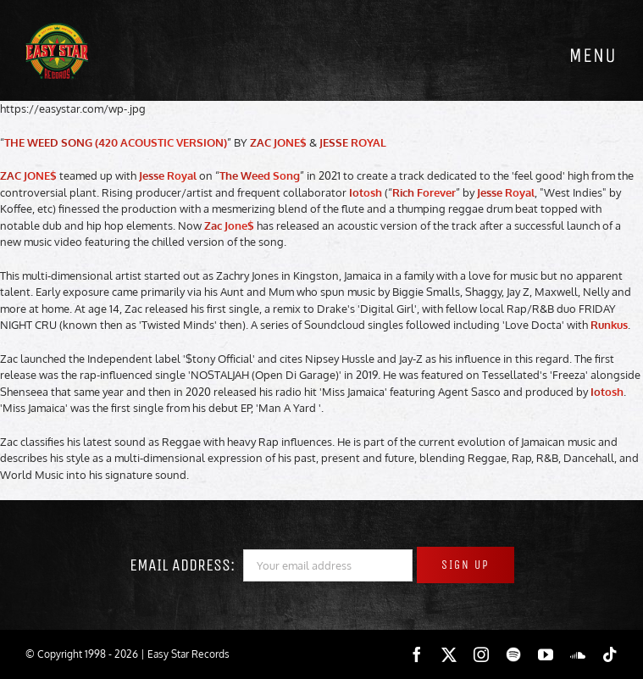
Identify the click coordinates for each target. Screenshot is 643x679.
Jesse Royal (168, 175)
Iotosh (365, 192)
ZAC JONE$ (278, 142)
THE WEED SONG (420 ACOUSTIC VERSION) (115, 142)
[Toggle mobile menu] (592, 55)
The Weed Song (259, 175)
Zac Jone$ (229, 225)
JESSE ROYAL (352, 142)
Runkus (609, 324)
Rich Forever (424, 192)
